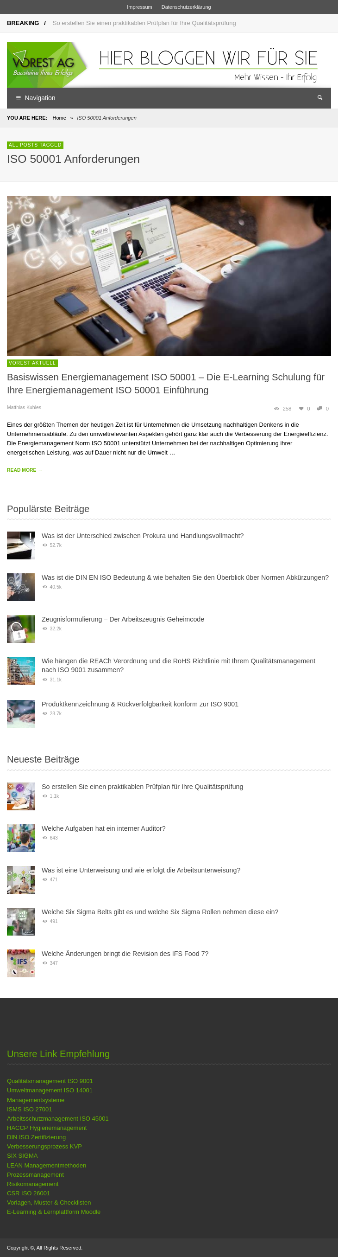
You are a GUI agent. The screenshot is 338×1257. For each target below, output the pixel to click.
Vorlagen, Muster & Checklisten (49, 1202)
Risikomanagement (32, 1183)
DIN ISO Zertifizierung (36, 1137)
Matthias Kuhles (24, 407)
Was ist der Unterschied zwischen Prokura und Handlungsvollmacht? (143, 535)
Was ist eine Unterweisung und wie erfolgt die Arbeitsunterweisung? (141, 870)
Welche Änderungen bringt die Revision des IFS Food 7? (125, 953)
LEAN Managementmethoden (46, 1165)
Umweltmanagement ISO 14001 (50, 1090)
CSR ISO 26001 (28, 1193)
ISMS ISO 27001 (29, 1109)
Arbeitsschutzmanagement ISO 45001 (58, 1118)
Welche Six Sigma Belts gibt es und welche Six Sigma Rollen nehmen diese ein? (160, 912)
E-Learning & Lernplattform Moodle (53, 1211)
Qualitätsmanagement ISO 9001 (50, 1080)
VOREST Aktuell (32, 363)
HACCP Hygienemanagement (47, 1127)
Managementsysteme (35, 1100)
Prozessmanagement (35, 1174)
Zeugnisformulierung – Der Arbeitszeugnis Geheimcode (123, 619)
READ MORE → (25, 470)
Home (59, 118)
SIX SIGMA (22, 1155)
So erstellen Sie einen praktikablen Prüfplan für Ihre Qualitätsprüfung (144, 22)
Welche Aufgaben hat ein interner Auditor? (104, 828)
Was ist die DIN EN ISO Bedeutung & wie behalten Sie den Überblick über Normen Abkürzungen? (185, 577)
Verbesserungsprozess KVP (44, 1146)
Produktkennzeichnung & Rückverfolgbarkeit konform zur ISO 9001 (140, 704)
